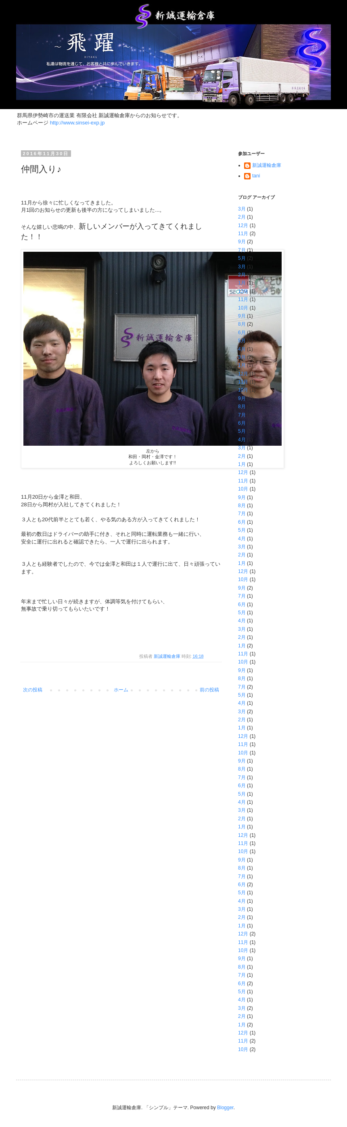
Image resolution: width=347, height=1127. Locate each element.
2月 (242, 217)
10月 (243, 308)
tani (256, 176)
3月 (242, 209)
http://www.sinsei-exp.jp (77, 123)
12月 (243, 225)
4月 (242, 349)
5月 (242, 258)
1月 (242, 283)
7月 (242, 250)
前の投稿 (209, 690)
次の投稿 (32, 690)
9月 (242, 241)
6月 (242, 332)
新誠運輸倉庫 (266, 165)
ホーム (121, 690)
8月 (242, 324)
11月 (243, 233)
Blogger (225, 1107)
